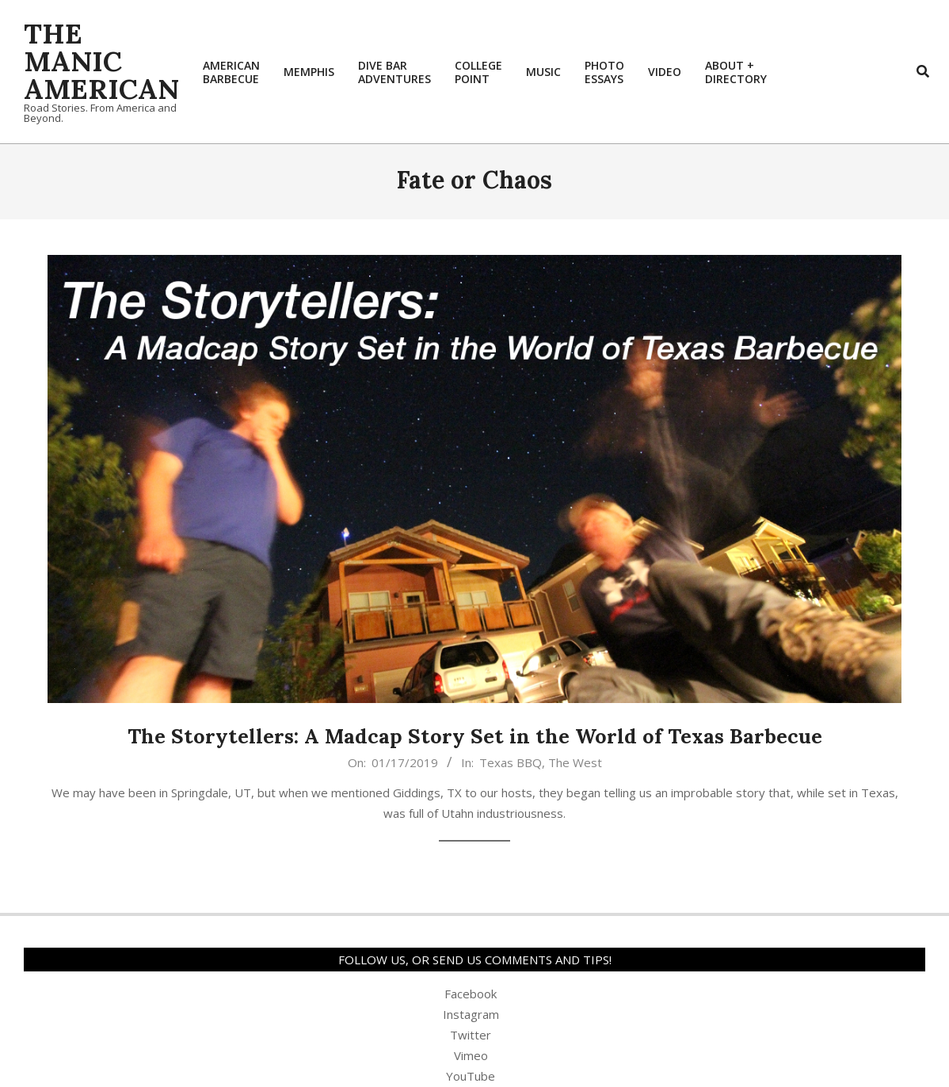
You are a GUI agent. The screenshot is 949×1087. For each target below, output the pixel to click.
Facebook (470, 993)
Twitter (470, 1035)
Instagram (471, 1014)
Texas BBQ (510, 762)
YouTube (470, 1076)
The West (575, 762)
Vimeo (471, 1055)
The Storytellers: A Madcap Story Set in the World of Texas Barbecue (475, 736)
